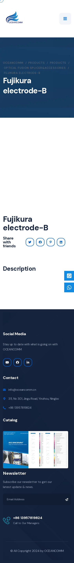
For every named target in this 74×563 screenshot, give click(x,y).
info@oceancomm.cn (22, 390)
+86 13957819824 (20, 408)
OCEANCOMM (54, 551)
